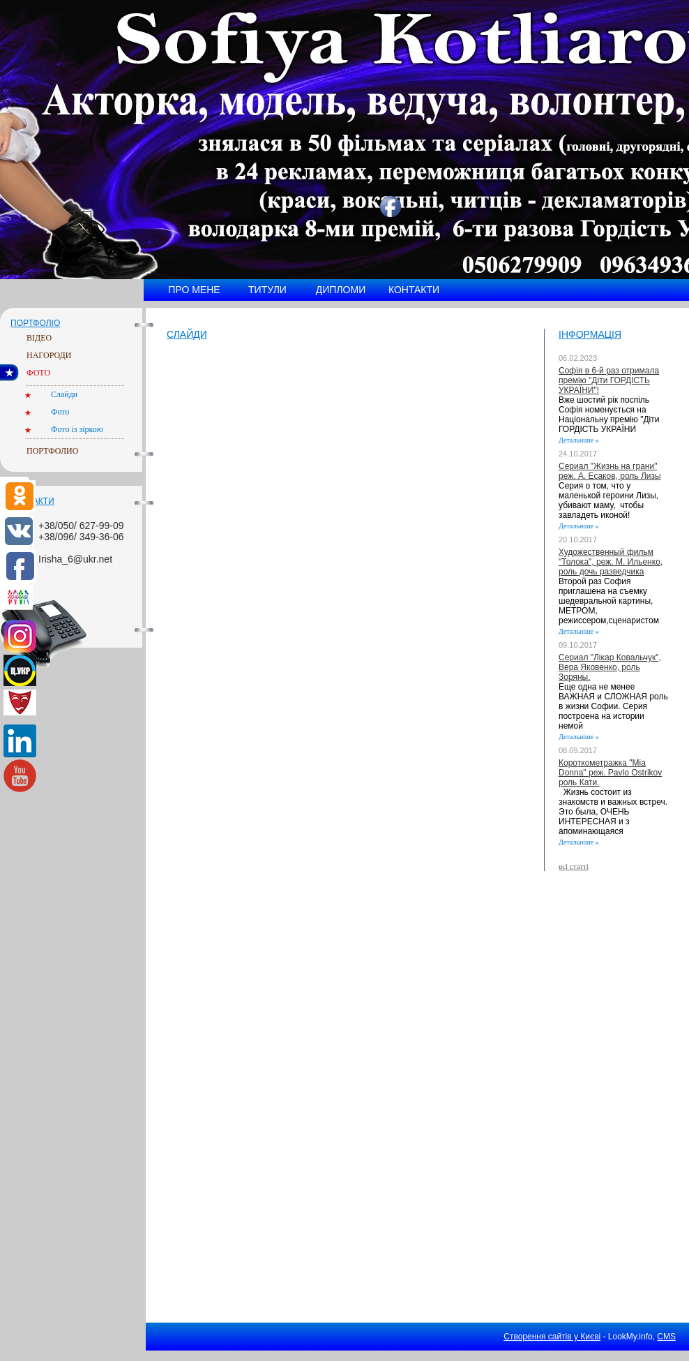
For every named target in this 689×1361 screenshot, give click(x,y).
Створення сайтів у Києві (551, 1336)
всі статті (574, 866)
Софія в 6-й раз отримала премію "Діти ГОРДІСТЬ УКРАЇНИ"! (609, 380)
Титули (267, 289)
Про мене (194, 289)
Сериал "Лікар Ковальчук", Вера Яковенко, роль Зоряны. (610, 667)
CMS (666, 1336)
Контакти (413, 289)
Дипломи (340, 289)
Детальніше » (579, 440)
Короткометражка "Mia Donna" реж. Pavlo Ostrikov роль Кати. (610, 772)
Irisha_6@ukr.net (75, 559)
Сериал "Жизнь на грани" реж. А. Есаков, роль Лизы (610, 471)
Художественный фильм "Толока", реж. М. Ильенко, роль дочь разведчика (610, 562)
